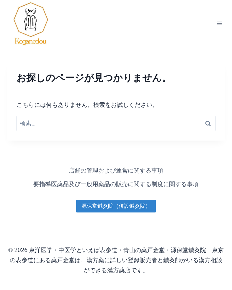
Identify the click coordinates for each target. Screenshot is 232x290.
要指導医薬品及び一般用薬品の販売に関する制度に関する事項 (116, 184)
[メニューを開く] (219, 23)
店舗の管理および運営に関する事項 (116, 170)
